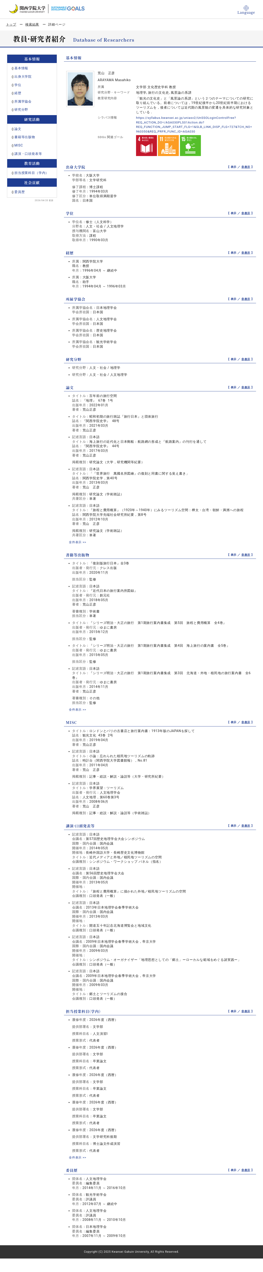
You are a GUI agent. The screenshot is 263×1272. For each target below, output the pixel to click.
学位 (17, 85)
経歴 (17, 93)
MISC (18, 145)
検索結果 (32, 24)
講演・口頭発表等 (28, 154)
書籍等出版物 (24, 137)
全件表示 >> (78, 542)
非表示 (245, 167)
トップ (11, 24)
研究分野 (21, 109)
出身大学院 (23, 76)
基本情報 (21, 68)
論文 (17, 129)
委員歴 (19, 192)
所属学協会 (23, 101)
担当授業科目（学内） (31, 173)
